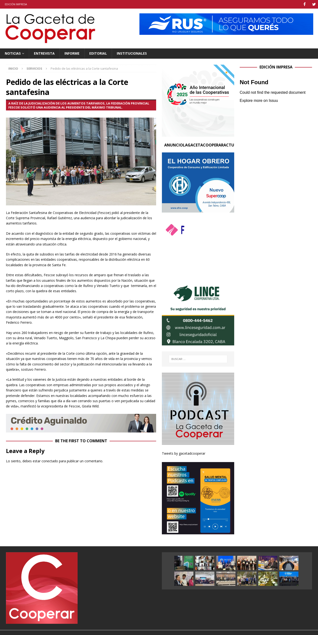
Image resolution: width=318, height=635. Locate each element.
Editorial (98, 53)
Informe (72, 53)
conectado (50, 460)
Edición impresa (16, 4)
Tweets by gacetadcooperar (183, 453)
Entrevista (44, 53)
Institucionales (132, 53)
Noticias (13, 53)
